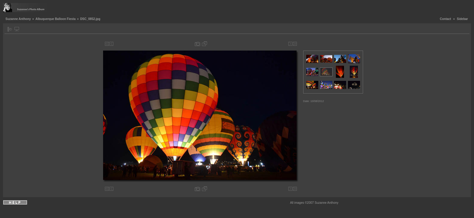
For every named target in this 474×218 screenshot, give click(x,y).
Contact (445, 19)
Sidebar (462, 19)
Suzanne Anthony (18, 19)
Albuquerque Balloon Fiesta (55, 19)
